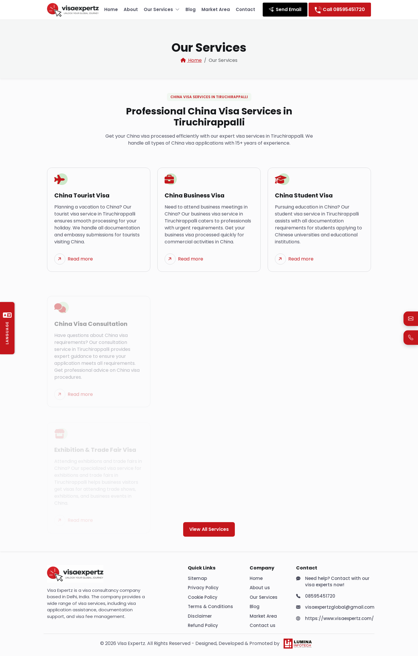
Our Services (162, 9)
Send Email (285, 9)
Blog (190, 9)
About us (260, 588)
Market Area (215, 9)
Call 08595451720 (340, 9)
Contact (245, 9)
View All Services (209, 529)
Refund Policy (203, 625)
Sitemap (197, 578)
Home (111, 9)
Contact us (262, 625)
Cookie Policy (202, 597)
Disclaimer (200, 616)
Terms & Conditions (210, 606)
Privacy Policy (203, 588)
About (131, 9)
